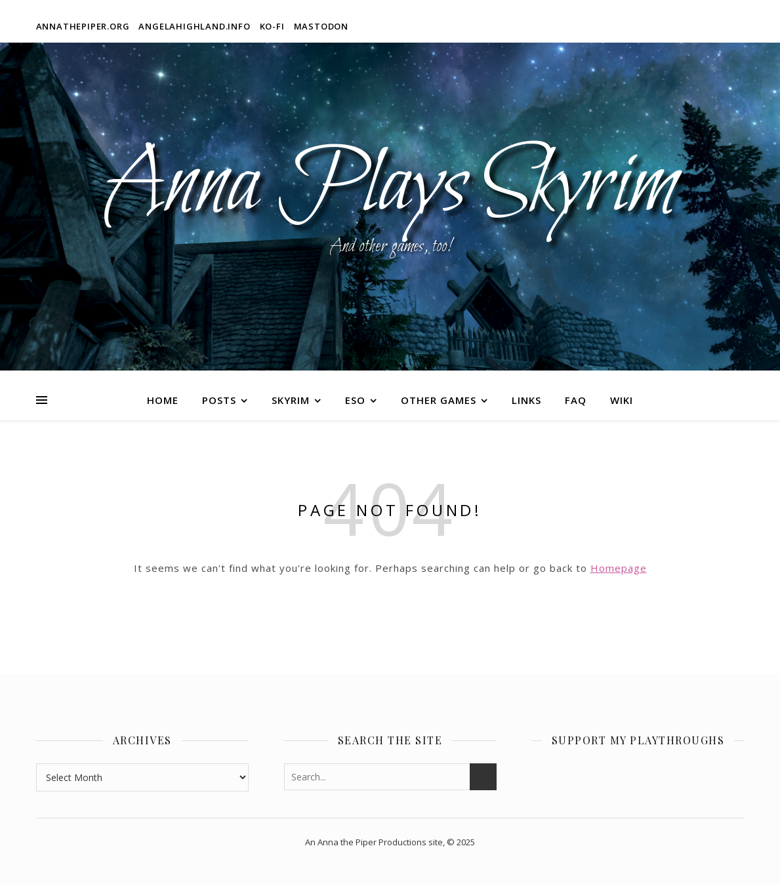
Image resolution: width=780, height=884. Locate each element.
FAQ (575, 400)
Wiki (621, 400)
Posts (219, 400)
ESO (355, 400)
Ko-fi (272, 26)
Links (526, 400)
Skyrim (291, 400)
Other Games (438, 400)
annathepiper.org (83, 26)
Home (162, 400)
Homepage (618, 567)
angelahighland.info (194, 26)
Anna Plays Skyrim (390, 187)
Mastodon (321, 26)
